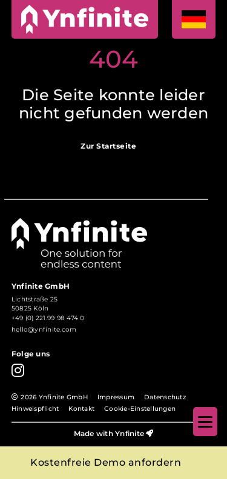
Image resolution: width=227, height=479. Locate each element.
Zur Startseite (108, 146)
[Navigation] (205, 421)
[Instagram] (18, 370)
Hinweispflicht (35, 409)
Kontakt (81, 409)
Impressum (115, 397)
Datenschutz (165, 397)
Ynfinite (129, 433)
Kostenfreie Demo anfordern (105, 462)
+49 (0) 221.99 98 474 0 (48, 318)
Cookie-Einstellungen (140, 409)
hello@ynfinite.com (44, 329)
